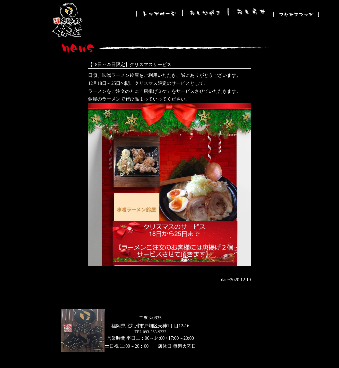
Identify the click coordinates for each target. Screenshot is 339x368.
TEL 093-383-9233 (150, 332)
